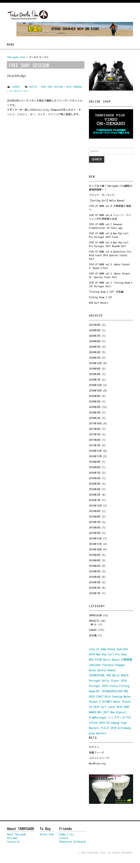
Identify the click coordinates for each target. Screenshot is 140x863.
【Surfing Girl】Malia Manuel (107, 200)
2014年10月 (95, 549)
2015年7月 (94, 522)
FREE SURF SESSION (29, 65)
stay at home (97, 649)
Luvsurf (63, 838)
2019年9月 (94, 368)
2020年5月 (94, 346)
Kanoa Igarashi (118, 649)
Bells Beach (111, 660)
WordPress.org (97, 763)
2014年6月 (94, 566)
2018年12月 (95, 385)
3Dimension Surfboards (72, 841)
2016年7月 (94, 472)
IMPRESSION (95, 615)
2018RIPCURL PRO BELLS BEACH (108, 675)
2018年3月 (94, 412)
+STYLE (93, 723)
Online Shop (47, 834)
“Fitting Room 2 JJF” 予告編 (106, 291)
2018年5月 (94, 401)
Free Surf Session (52, 86)
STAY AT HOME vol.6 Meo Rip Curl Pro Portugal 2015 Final (109, 235)
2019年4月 (94, 374)
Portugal (95, 681)
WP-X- (94, 624)
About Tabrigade (16, 834)
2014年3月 (94, 582)
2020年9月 (94, 330)
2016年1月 (94, 500)
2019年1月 (94, 379)
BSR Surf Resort (98, 302)
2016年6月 (94, 478)
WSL (100, 712)
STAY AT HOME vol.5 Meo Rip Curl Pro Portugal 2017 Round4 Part (109, 244)
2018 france (110, 686)
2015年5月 (94, 533)
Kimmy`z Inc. (67, 834)
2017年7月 (94, 434)
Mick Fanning (74, 86)
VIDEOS (16, 86)
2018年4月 (94, 407)
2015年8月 (94, 516)
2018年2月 (94, 418)
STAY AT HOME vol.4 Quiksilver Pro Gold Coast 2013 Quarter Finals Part (110, 255)
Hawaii (112, 670)
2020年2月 (94, 357)
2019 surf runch (104, 707)
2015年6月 (94, 527)
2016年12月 (95, 450)
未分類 (93, 635)
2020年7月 (94, 335)
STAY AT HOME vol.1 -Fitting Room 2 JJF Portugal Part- (110, 284)
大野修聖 (126, 660)
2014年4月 (94, 576)
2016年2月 (94, 494)
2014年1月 (94, 593)
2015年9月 (94, 511)
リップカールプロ (119, 717)
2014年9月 (94, 555)
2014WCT (107, 702)
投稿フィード (96, 752)
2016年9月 (94, 461)
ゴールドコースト (18, 91)
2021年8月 (94, 325)
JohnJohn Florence (101, 665)
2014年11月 (95, 544)
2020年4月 (94, 352)
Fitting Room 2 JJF (100, 297)
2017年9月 (94, 429)
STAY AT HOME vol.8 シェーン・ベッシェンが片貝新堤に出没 (110, 216)
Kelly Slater (110, 681)
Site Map (12, 838)
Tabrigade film (16, 57)
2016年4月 (94, 489)
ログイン (94, 747)
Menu (10, 44)
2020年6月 (94, 341)
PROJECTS (94, 621)
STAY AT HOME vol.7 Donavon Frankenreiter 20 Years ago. (106, 226)
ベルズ (104, 728)
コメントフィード (99, 758)
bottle (33, 86)
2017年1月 (94, 445)
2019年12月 (95, 363)
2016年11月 (95, 456)
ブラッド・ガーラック (101, 195)
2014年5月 (94, 571)
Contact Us (13, 841)
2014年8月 (94, 560)
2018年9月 (94, 396)
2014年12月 (95, 538)
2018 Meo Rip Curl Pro (104, 654)
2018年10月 (95, 390)
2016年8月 (94, 467)
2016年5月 (94, 483)
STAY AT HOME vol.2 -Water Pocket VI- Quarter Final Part (109, 275)
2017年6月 (94, 440)
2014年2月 (94, 587)
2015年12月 (95, 505)
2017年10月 (95, 423)
